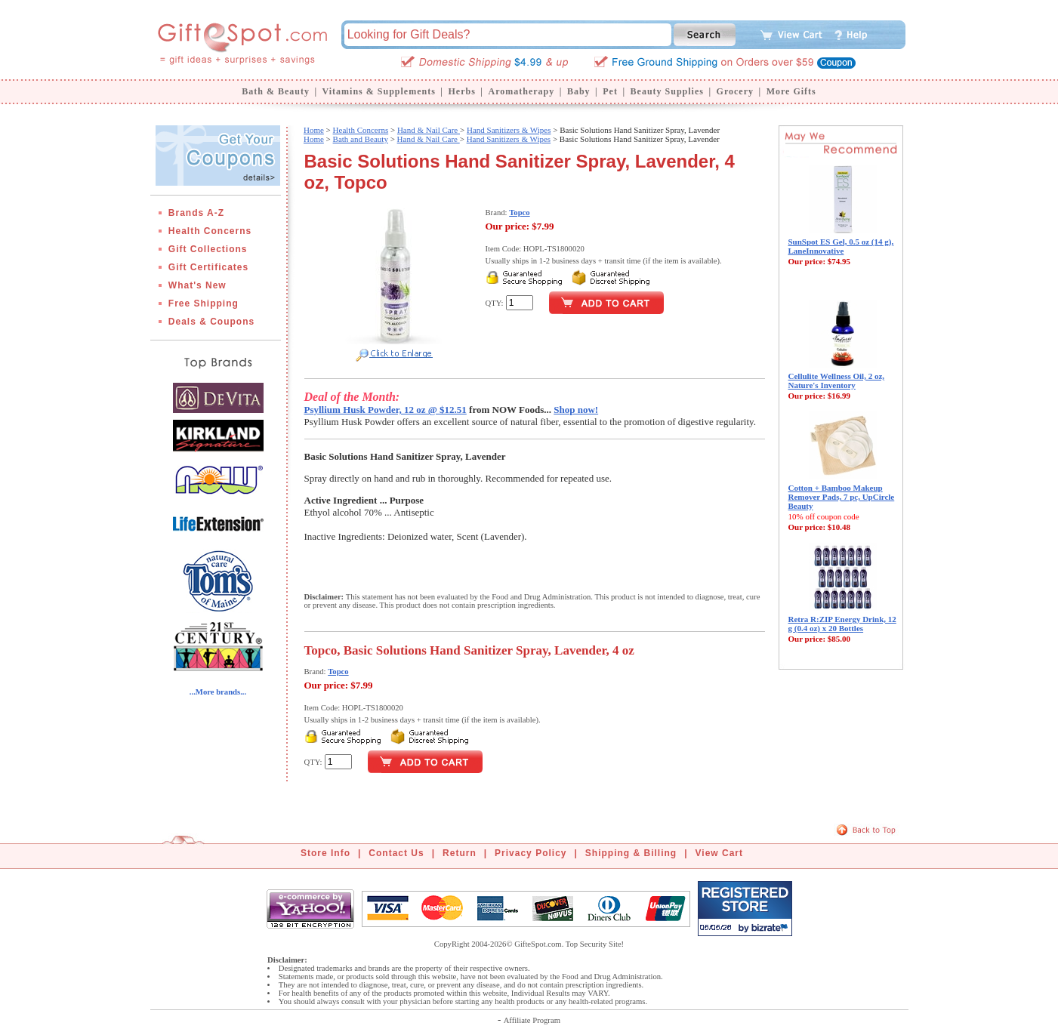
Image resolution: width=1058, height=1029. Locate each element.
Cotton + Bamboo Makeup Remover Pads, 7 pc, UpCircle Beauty (841, 496)
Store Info (325, 853)
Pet (610, 91)
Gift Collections (208, 249)
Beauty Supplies (667, 91)
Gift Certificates (208, 267)
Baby (579, 91)
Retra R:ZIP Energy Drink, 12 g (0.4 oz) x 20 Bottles (842, 624)
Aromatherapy (521, 91)
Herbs (461, 91)
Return (460, 853)
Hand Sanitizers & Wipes (509, 129)
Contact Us (396, 853)
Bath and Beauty (360, 138)
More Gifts (791, 91)
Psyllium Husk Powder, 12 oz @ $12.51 (385, 409)
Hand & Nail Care (428, 129)
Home (314, 129)
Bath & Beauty (276, 91)
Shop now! (576, 409)
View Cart (719, 853)
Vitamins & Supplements (379, 91)
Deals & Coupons (211, 321)
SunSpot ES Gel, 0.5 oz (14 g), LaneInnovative (841, 246)
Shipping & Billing (631, 853)
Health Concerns (209, 231)
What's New (197, 285)
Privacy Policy (530, 853)
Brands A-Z (196, 213)
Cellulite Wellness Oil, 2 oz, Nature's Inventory (836, 380)
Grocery (735, 91)
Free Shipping (203, 303)
